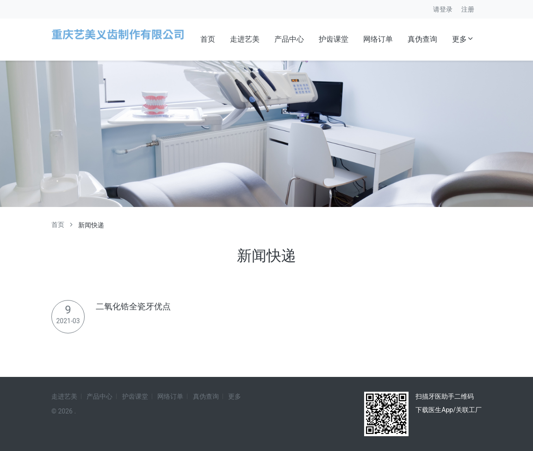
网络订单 (378, 39)
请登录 (442, 9)
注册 (467, 9)
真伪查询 (422, 39)
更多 (463, 39)
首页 (207, 39)
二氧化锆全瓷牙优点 (133, 306)
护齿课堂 (333, 39)
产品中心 (289, 39)
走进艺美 (245, 39)
